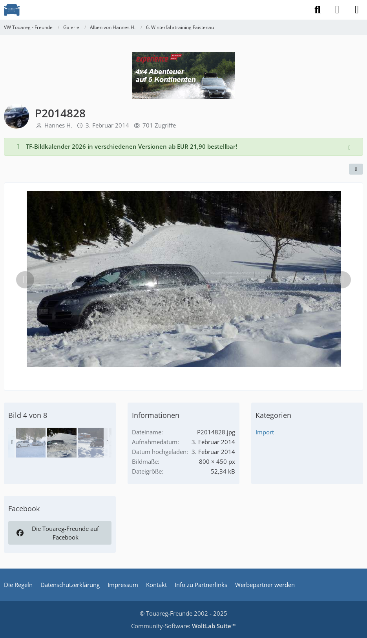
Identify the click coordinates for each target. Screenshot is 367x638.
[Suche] (317, 10)
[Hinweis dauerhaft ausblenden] (350, 146)
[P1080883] (31, 443)
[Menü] (357, 10)
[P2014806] (93, 443)
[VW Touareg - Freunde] (11, 10)
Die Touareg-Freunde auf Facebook (57, 533)
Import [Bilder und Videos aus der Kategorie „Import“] (265, 432)
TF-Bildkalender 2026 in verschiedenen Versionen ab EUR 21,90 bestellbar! (131, 146)
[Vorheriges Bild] (25, 279)
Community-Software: (183, 626)
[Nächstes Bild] (342, 279)
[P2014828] (62, 443)
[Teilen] (356, 169)
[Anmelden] (337, 10)
